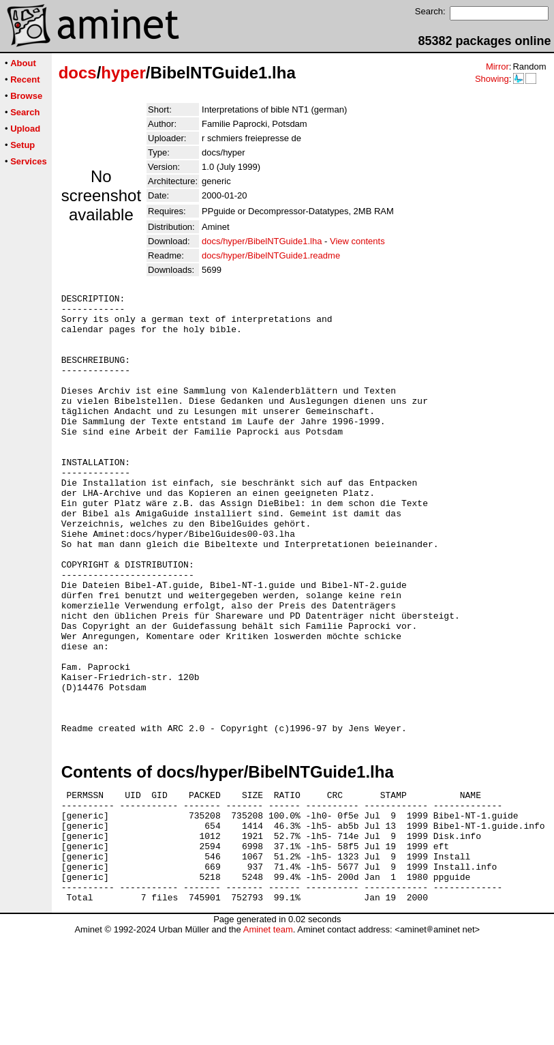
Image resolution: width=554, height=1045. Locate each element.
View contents (357, 241)
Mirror (497, 66)
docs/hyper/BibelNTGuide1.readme (271, 255)
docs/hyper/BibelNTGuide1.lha (262, 241)
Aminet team (268, 1040)
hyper (123, 72)
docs (78, 72)
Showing (492, 79)
